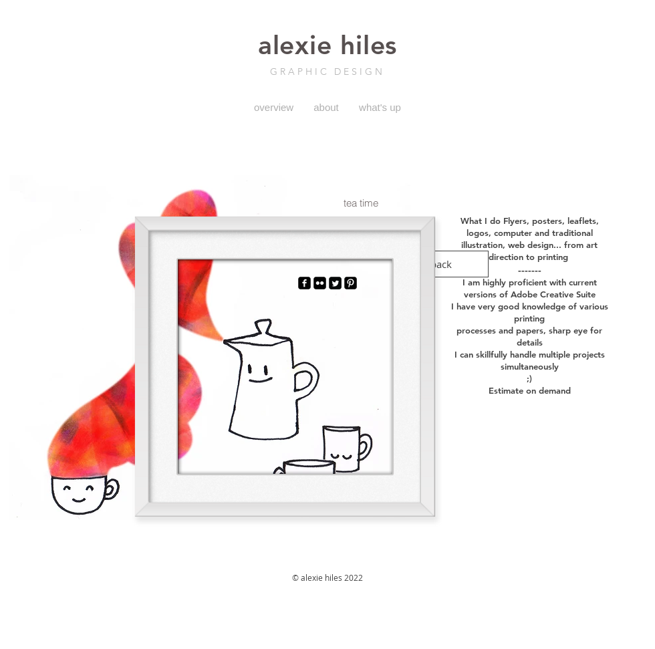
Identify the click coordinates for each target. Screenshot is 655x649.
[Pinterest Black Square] (350, 283)
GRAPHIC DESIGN (327, 72)
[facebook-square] (304, 283)
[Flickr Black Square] (319, 283)
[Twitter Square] (335, 283)
